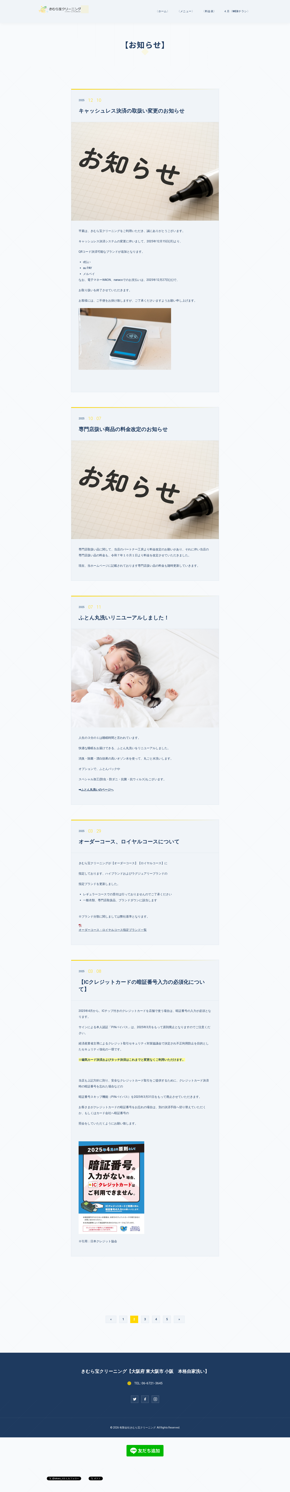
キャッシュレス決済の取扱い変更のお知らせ (132, 111)
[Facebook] (145, 1399)
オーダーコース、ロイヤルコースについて (129, 842)
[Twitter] (134, 1399)
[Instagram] (155, 1399)
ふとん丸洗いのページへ (97, 789)
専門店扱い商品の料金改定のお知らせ (123, 429)
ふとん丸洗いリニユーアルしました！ (124, 618)
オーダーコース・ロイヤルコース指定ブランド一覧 (113, 930)
